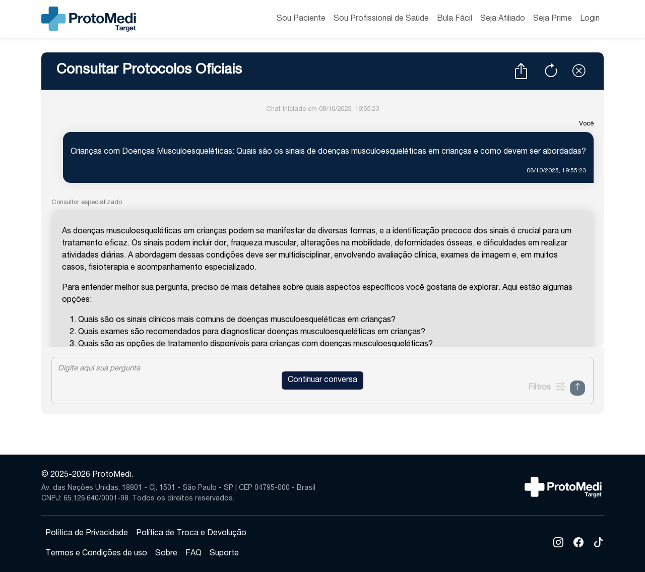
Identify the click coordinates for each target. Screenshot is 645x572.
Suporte (224, 554)
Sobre (166, 554)
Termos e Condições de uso (96, 554)
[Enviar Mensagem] (577, 388)
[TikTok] (599, 544)
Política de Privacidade (86, 534)
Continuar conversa (322, 380)
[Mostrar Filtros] (546, 388)
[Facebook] (578, 544)
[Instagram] (558, 544)
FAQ (193, 554)
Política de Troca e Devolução (191, 534)
